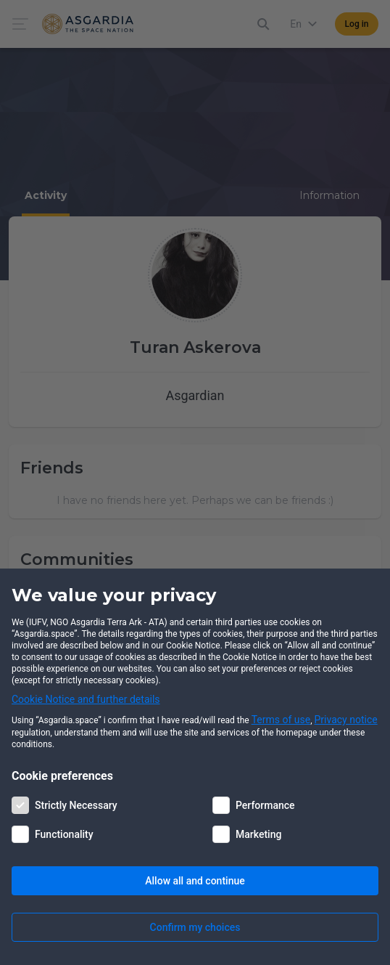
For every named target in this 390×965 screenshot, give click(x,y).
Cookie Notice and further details (86, 699)
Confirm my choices (195, 927)
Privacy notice (346, 719)
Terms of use (281, 719)
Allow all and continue (194, 881)
